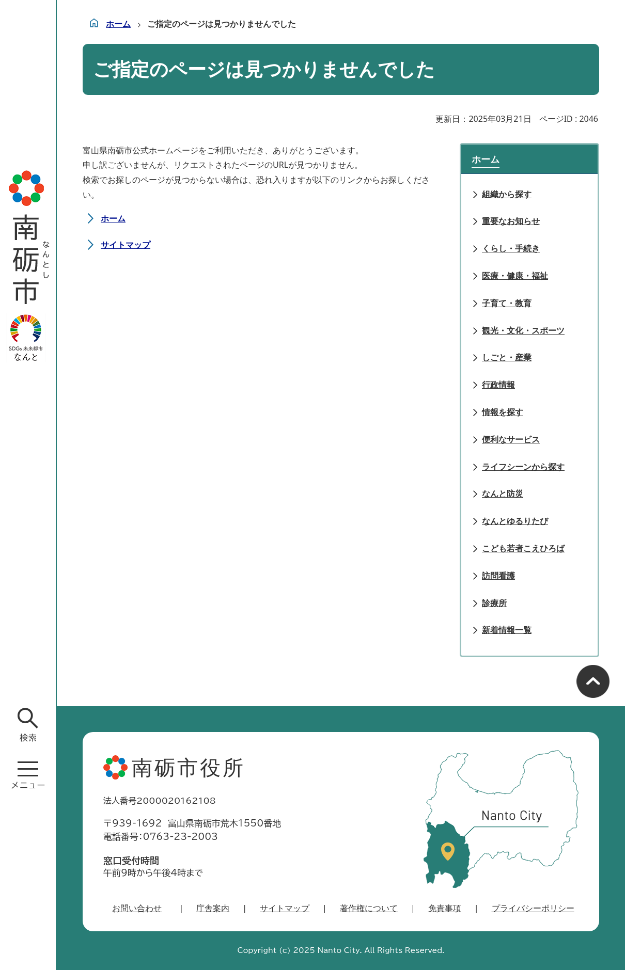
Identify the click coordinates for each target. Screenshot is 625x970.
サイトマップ (125, 244)
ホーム (118, 23)
